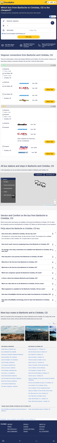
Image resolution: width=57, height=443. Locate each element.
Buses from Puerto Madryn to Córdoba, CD (38, 373)
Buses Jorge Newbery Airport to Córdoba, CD (39, 409)
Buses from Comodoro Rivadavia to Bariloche (12, 354)
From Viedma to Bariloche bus (8, 383)
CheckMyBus (3, 419)
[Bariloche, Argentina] (30, 21)
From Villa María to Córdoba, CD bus (37, 396)
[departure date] (16, 30)
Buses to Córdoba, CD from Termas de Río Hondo (40, 390)
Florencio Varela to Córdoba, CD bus (37, 359)
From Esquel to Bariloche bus (8, 365)
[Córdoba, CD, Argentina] (30, 26)
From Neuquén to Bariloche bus (9, 370)
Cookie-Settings (28, 429)
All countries (44, 431)
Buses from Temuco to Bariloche (9, 381)
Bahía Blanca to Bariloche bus (8, 349)
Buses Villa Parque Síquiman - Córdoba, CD (39, 401)
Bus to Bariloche (21, 419)
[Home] (22, 2)
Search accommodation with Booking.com (14, 33)
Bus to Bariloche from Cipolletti (8, 352)
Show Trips (49, 89)
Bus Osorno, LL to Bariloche (8, 373)
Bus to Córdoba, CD (30, 419)
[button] (43, 185)
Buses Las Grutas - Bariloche (8, 367)
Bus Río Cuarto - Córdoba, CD (35, 375)
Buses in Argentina (11, 419)
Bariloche (39, 174)
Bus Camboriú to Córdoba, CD (35, 354)
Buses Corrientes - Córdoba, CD (36, 357)
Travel (25, 431)
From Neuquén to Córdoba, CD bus (36, 370)
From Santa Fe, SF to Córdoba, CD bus (37, 385)
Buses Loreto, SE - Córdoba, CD (36, 362)
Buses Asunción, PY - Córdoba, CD (36, 349)
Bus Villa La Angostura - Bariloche (9, 386)
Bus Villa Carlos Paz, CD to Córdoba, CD (38, 393)
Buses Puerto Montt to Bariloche (9, 375)
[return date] (41, 30)
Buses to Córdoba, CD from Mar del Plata (38, 365)
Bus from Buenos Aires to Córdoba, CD (37, 352)
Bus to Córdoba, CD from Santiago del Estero (39, 388)
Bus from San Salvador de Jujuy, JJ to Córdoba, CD (40, 382)
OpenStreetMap (48, 205)
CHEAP (4, 65)
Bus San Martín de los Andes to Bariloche (11, 378)
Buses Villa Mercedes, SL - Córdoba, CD (38, 398)
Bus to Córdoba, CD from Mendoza (36, 367)
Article (41, 429)
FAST (4, 106)
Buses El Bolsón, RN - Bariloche (9, 357)
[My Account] (45, 2)
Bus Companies (12, 431)
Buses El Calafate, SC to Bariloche (9, 359)
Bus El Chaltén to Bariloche (7, 362)
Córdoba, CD (50, 174)
